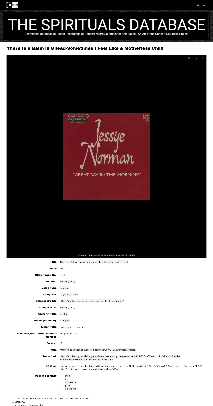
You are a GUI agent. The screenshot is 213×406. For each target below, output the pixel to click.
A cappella (65, 320)
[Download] (196, 58)
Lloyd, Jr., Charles (69, 294)
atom (68, 375)
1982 (62, 268)
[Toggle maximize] (203, 58)
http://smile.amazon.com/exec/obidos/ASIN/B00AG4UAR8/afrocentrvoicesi (98, 349)
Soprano (64, 287)
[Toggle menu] (203, 5)
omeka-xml (70, 388)
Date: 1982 (18, 401)
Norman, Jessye (68, 281)
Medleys (64, 314)
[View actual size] (189, 58)
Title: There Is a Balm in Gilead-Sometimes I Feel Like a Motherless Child (50, 398)
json (67, 385)
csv (66, 379)
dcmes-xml (70, 382)
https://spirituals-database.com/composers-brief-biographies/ (92, 301)
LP (61, 343)
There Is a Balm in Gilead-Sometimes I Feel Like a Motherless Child (94, 261)
